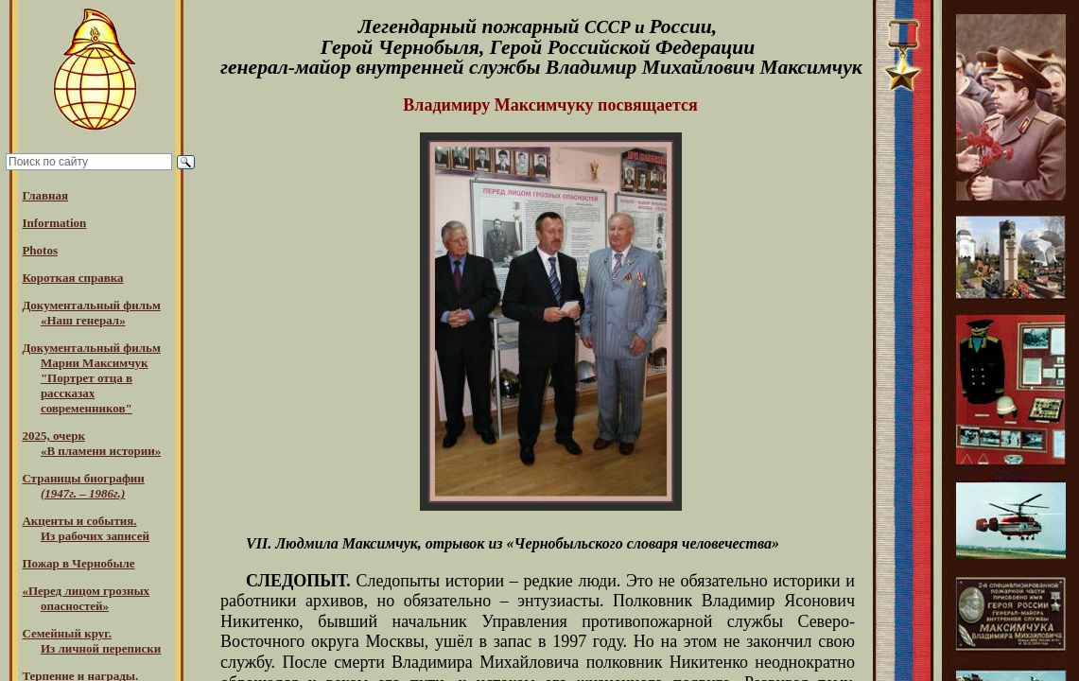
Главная (45, 195)
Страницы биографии (83, 485)
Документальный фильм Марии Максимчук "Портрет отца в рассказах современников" (91, 377)
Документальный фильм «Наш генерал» (91, 312)
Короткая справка (72, 278)
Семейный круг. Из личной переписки (91, 640)
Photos (40, 250)
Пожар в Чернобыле (78, 563)
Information (54, 223)
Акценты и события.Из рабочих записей (85, 528)
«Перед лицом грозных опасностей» (85, 598)
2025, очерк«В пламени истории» (91, 443)
